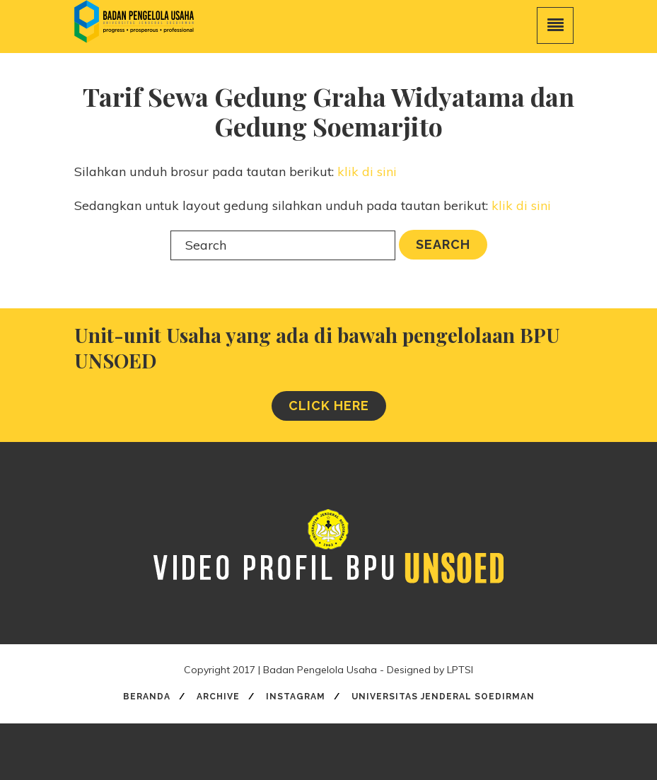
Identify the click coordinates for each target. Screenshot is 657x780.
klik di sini (367, 171)
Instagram (295, 697)
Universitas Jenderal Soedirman (443, 697)
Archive (218, 697)
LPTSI (460, 669)
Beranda (146, 697)
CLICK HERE (329, 405)
